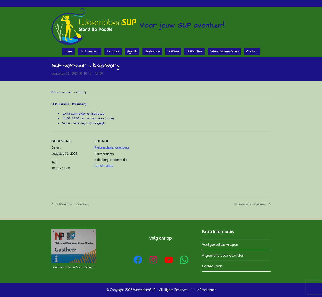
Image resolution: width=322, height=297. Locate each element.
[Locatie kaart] (160, 162)
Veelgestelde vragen (220, 244)
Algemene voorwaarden (223, 255)
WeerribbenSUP (144, 290)
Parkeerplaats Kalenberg (111, 147)
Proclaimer (208, 290)
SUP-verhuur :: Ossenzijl (250, 204)
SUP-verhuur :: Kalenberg (72, 204)
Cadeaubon (212, 266)
